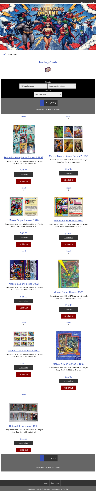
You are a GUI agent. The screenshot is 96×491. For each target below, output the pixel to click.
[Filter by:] (33, 86)
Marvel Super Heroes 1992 (24, 283)
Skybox (23, 116)
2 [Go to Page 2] (46, 103)
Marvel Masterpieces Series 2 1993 (68, 156)
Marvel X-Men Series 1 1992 (23, 350)
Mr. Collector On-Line (46, 489)
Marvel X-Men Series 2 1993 (68, 363)
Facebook (55, 483)
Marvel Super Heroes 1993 (68, 292)
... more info (23, 174)
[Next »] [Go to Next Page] (53, 103)
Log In (91, 2)
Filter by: (48, 82)
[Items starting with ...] (62, 86)
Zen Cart (66, 489)
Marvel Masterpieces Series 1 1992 (23, 157)
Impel (24, 188)
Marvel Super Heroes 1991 (68, 220)
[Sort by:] (48, 94)
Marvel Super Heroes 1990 (24, 220)
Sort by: (48, 90)
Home (82, 2)
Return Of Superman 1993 (23, 426)
